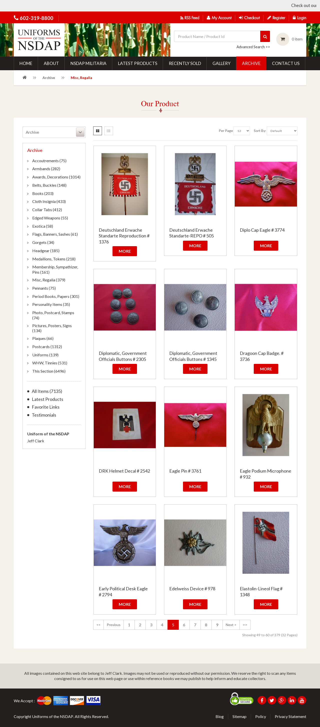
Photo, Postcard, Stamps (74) (53, 315)
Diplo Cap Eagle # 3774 (262, 230)
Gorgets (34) (43, 242)
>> (245, 625)
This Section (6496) (49, 371)
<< (98, 625)
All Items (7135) (47, 391)
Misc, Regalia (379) (48, 279)
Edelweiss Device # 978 (192, 588)
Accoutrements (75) (49, 160)
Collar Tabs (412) (47, 209)
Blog (220, 716)
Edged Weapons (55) (50, 217)
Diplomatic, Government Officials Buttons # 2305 (123, 356)
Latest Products (47, 399)
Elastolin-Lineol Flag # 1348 (261, 591)
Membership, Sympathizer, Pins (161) (55, 269)
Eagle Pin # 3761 (185, 471)
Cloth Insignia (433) (49, 201)
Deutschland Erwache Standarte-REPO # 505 (191, 232)
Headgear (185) (46, 250)
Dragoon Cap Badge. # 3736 (262, 356)
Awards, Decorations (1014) (56, 176)
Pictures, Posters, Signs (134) (52, 328)
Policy (260, 716)
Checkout (249, 17)
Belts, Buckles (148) (49, 185)
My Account (219, 17)
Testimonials (44, 415)
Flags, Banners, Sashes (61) (55, 234)
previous (113, 625)
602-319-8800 (36, 18)
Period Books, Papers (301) (55, 296)
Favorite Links (46, 407)
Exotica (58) (42, 226)
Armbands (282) (46, 168)
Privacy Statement (290, 716)
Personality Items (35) (51, 304)
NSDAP (66, 716)
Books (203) (43, 193)
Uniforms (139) (45, 354)
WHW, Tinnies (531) (49, 362)
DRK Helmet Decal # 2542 (124, 471)
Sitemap (239, 716)
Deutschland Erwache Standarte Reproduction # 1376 (124, 235)
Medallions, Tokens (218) (54, 258)
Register (276, 17)
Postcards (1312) (47, 346)
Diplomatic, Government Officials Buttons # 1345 (193, 356)
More (125, 251)
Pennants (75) (44, 288)
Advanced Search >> (253, 46)
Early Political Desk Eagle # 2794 (123, 591)
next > (231, 625)
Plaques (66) (43, 338)
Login (299, 17)
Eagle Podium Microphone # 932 (265, 473)
